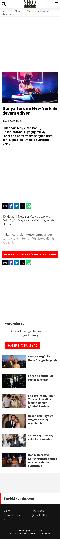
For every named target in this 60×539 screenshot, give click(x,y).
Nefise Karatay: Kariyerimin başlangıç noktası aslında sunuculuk (29, 460)
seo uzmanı (21, 533)
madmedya (45, 533)
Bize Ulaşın (38, 510)
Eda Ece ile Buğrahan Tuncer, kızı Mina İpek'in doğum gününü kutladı (28, 401)
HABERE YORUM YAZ (22, 345)
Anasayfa (7, 11)
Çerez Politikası (40, 515)
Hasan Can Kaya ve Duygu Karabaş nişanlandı (27, 421)
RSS (5, 519)
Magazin (19, 11)
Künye (6, 510)
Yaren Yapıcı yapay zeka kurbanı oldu (27, 440)
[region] (30, 42)
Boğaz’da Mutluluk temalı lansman (27, 381)
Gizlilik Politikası (11, 515)
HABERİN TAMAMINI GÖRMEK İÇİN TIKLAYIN (30, 254)
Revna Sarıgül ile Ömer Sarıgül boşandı (29, 361)
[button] (5, 206)
